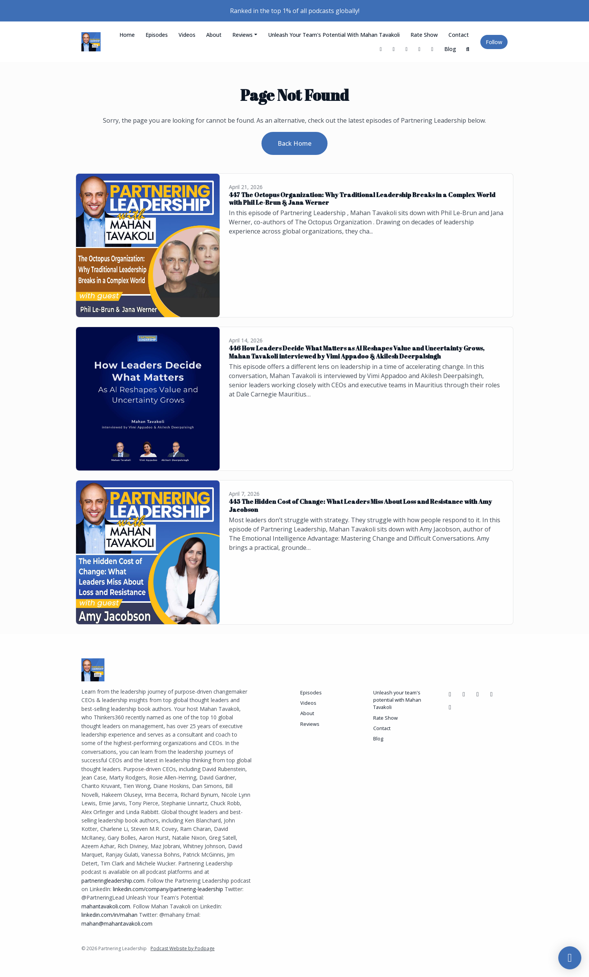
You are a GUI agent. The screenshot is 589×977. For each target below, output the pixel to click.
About (214, 34)
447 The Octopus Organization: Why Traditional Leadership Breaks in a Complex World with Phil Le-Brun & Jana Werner (362, 199)
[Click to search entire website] (468, 49)
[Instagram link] (432, 49)
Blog (450, 49)
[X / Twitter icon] (450, 707)
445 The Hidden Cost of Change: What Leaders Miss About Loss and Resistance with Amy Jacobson (360, 505)
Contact (458, 34)
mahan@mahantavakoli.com (116, 923)
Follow (494, 42)
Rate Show (424, 34)
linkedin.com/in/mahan (109, 914)
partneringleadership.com (112, 880)
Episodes (157, 34)
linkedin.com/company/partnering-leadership (168, 889)
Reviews (242, 34)
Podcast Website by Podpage (183, 948)
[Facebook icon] (450, 694)
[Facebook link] (393, 49)
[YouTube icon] (464, 694)
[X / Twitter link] (380, 49)
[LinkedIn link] (419, 49)
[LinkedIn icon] (477, 694)
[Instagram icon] (491, 694)
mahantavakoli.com (105, 906)
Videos (187, 34)
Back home (294, 143)
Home (127, 34)
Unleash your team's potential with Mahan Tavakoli (334, 34)
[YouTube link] (406, 49)
